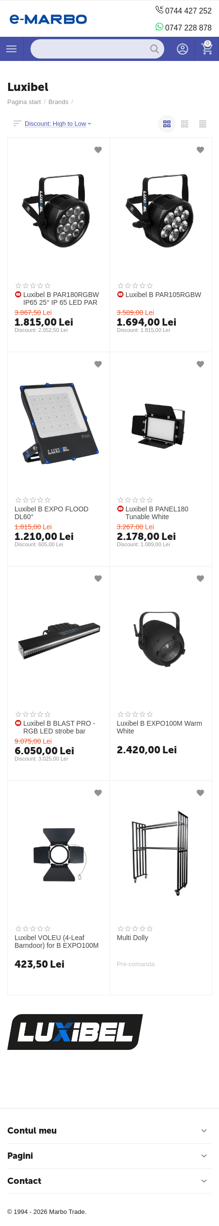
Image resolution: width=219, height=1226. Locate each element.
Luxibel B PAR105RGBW (163, 295)
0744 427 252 (183, 10)
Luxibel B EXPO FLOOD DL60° (52, 513)
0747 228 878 (183, 27)
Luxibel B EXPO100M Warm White (159, 727)
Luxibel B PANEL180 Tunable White (156, 513)
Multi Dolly (132, 938)
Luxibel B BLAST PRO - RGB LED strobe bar (59, 727)
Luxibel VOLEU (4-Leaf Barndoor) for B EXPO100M (57, 941)
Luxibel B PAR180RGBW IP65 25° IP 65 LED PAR (61, 298)
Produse (11, 49)
